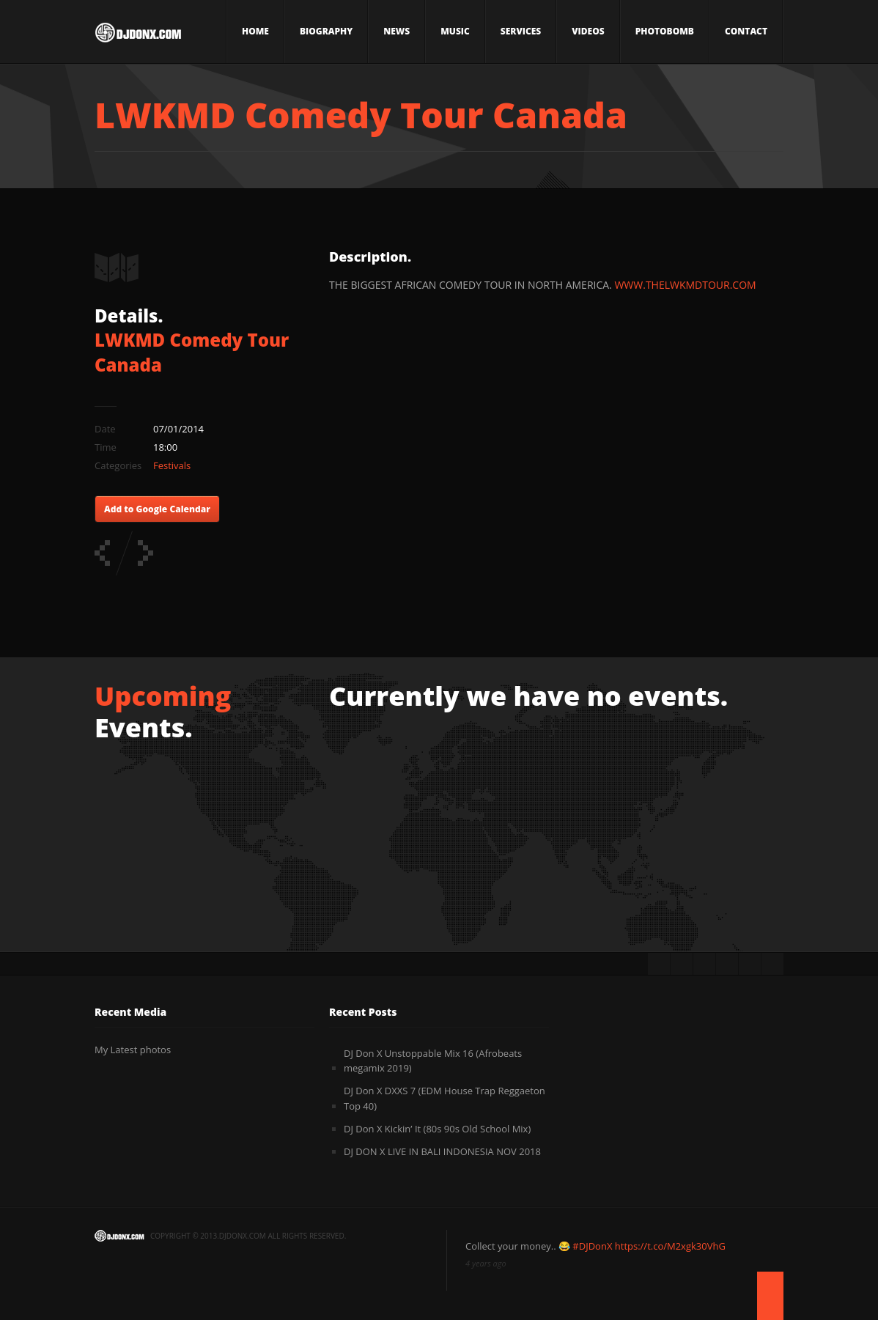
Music (455, 31)
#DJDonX (592, 1246)
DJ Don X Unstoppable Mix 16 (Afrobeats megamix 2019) (433, 1061)
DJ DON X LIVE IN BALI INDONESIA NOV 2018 (442, 1151)
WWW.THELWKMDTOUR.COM (685, 285)
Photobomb (664, 31)
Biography (326, 31)
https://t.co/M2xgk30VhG (670, 1246)
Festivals (172, 465)
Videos (588, 31)
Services (521, 31)
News (396, 31)
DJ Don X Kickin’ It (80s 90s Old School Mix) (437, 1128)
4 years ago (485, 1263)
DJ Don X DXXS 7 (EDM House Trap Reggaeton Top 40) (444, 1098)
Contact (746, 31)
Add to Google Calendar (157, 509)
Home (255, 31)
